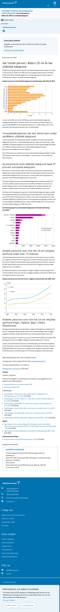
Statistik (14, 11)
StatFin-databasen (8, 539)
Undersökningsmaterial (9, 556)
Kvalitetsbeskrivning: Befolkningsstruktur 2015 (20, 439)
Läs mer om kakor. (9, 600)
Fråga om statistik (8, 518)
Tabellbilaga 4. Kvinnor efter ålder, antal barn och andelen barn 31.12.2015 (29, 408)
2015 (4, 13)
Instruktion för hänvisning (15, 449)
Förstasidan (6, 11)
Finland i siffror (7, 546)
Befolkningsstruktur (26, 11)
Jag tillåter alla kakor (11, 605)
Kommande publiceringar (10, 553)
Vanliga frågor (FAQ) (8, 522)
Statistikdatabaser (8, 542)
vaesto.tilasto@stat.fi (38, 361)
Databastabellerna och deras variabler (18, 384)
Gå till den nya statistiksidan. (14, 50)
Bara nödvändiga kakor (27, 605)
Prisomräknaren (7, 550)
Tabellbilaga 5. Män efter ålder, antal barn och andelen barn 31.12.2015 (28, 413)
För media (5, 525)
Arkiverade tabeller (11, 387)
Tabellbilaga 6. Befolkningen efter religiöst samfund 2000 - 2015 (26, 418)
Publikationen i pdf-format (11, 369)
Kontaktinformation (9, 582)
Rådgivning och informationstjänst (13, 515)
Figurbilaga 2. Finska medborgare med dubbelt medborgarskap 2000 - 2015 (29, 431)
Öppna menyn (7, 20)
